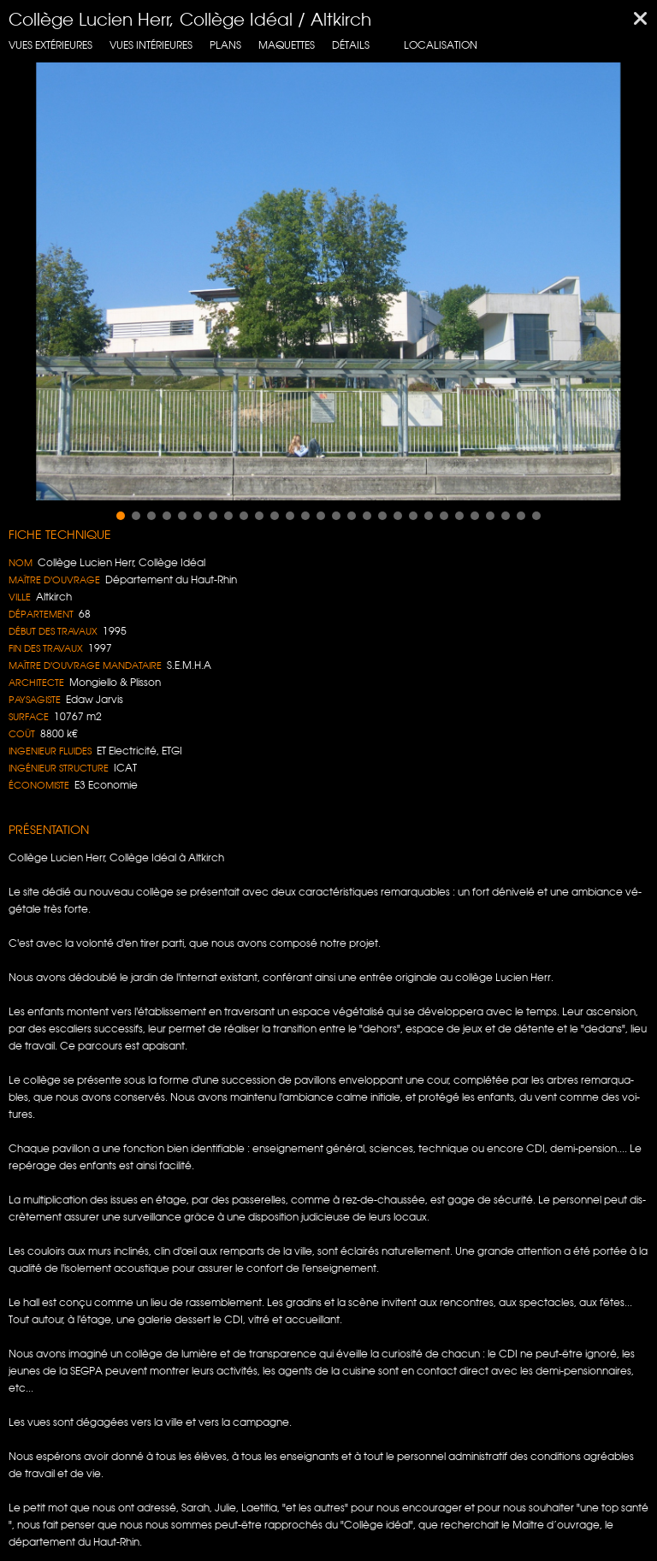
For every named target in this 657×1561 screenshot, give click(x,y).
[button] (120, 515)
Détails (351, 44)
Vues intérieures (151, 44)
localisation (440, 44)
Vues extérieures (50, 44)
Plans (225, 44)
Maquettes (286, 44)
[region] (328, 281)
